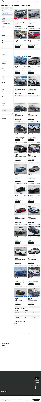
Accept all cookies (36, 399)
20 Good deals (34, 315)
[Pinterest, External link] (35, 388)
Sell (10, 1)
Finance (18, 1)
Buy (7, 1)
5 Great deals (34, 312)
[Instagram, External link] (35, 387)
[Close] (40, 397)
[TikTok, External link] (35, 384)
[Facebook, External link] (35, 385)
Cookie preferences (29, 399)
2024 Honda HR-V (17, 315)
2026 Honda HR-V (17, 312)
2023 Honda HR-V (17, 317)
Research (14, 1)
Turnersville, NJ (9, 3)
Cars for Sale (4, 3)
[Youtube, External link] (35, 386)
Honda (12, 3)
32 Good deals (34, 317)
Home (1, 3)
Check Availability (17, 26)
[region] (20, 399)
